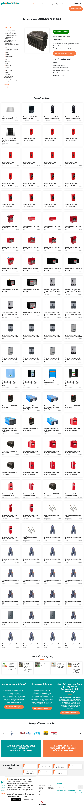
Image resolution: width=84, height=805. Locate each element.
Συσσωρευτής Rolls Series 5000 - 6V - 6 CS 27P (72, 429)
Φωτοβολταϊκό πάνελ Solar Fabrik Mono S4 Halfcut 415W (10, 140)
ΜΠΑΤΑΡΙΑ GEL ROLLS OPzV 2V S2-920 (8, 184)
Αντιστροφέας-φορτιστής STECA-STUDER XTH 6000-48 (73, 291)
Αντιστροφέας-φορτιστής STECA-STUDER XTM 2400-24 (10, 337)
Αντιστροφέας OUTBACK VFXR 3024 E (72, 406)
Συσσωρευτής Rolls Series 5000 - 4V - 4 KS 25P (51, 473)
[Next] (80, 733)
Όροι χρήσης (51, 788)
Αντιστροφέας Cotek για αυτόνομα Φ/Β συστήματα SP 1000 (51, 430)
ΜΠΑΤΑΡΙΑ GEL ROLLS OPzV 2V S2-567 (50, 184)
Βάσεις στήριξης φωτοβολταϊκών (8, 77)
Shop (34, 4)
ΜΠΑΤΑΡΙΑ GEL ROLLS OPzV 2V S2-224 (71, 205)
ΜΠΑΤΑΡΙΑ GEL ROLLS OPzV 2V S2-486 (71, 184)
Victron (8, 58)
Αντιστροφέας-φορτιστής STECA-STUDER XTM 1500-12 (52, 314)
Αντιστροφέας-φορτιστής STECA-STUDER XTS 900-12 (73, 336)
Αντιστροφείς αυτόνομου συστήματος (11, 50)
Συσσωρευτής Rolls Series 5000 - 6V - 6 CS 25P (30, 452)
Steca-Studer (9, 56)
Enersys (7, 72)
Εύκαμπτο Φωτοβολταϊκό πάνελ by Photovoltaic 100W (52, 117)
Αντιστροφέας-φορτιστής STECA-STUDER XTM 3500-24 (52, 337)
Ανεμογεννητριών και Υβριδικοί (10, 38)
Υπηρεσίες (50, 4)
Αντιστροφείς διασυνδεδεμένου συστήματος (12, 44)
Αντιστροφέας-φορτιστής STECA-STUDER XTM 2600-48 (31, 337)
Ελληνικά (3, 793)
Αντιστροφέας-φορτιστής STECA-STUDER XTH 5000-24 (73, 359)
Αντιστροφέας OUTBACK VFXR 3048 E (9, 406)
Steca (7, 46)
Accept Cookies (16, 799)
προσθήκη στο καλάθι (64, 53)
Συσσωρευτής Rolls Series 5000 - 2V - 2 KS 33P (9, 537)
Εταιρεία (41, 4)
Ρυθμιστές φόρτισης (10, 32)
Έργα (57, 4)
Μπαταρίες (7, 61)
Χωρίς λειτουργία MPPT (11, 35)
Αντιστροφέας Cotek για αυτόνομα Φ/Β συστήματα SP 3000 (9, 430)
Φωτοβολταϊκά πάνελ (10, 30)
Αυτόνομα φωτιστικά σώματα (12, 81)
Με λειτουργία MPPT (10, 33)
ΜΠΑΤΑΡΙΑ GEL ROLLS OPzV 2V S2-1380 (50, 163)
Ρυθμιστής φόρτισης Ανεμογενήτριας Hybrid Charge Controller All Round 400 (73, 383)
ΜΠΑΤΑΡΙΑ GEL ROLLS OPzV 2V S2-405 (8, 205)
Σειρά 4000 (9, 70)
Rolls (6, 63)
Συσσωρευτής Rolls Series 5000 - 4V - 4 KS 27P (30, 473)
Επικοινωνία (41, 796)
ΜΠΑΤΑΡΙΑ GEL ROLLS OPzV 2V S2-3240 (50, 139)
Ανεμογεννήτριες (9, 79)
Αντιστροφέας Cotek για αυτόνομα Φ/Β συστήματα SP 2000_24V (51, 407)
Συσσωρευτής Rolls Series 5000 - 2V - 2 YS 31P (72, 494)
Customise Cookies (28, 799)
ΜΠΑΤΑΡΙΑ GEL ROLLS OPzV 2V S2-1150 (71, 163)
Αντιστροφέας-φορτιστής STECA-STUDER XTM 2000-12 (73, 314)
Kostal (7, 47)
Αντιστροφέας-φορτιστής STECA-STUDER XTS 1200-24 (52, 359)
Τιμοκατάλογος (66, 4)
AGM (7, 67)
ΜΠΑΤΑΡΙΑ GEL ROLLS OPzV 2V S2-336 (29, 205)
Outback (8, 54)
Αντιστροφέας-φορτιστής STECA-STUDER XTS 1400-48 (10, 359)
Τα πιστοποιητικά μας (42, 793)
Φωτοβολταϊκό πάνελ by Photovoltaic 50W (30, 117)
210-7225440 (78, 4)
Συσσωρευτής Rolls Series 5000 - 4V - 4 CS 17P (9, 494)
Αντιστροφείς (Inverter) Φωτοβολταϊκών (10, 41)
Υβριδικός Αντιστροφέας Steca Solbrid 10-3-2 (9, 117)
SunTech (7, 74)
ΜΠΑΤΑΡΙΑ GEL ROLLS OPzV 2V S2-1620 (29, 163)
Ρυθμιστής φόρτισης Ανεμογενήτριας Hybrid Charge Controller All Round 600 (31, 383)
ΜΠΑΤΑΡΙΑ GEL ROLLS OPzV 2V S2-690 (29, 184)
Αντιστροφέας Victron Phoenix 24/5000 (50, 381)
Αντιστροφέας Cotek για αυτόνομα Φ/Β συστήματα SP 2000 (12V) (30, 407)
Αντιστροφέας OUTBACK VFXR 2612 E (30, 429)
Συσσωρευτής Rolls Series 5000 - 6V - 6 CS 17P (72, 452)
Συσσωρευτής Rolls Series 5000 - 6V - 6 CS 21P (51, 452)
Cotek (7, 59)
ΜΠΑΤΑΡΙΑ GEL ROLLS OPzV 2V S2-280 (50, 205)
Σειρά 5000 (9, 69)
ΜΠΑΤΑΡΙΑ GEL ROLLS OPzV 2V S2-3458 (29, 139)
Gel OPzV (8, 65)
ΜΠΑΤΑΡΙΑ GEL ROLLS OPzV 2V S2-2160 (8, 163)
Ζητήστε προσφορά (76, 9)
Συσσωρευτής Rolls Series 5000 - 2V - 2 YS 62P (30, 494)
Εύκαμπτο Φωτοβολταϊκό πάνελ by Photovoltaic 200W (73, 117)
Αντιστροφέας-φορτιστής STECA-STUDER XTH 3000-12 (10, 314)
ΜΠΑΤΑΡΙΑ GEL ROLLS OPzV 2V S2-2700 (71, 139)
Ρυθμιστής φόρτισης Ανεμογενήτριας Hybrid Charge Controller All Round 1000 (10, 383)
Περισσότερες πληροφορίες (14, 707)
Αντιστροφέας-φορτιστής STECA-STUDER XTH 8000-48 (52, 291)
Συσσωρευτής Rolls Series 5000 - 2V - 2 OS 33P (30, 516)
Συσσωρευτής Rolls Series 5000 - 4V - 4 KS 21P (72, 473)
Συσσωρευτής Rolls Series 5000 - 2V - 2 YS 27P (9, 516)
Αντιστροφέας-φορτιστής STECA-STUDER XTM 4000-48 (31, 359)
